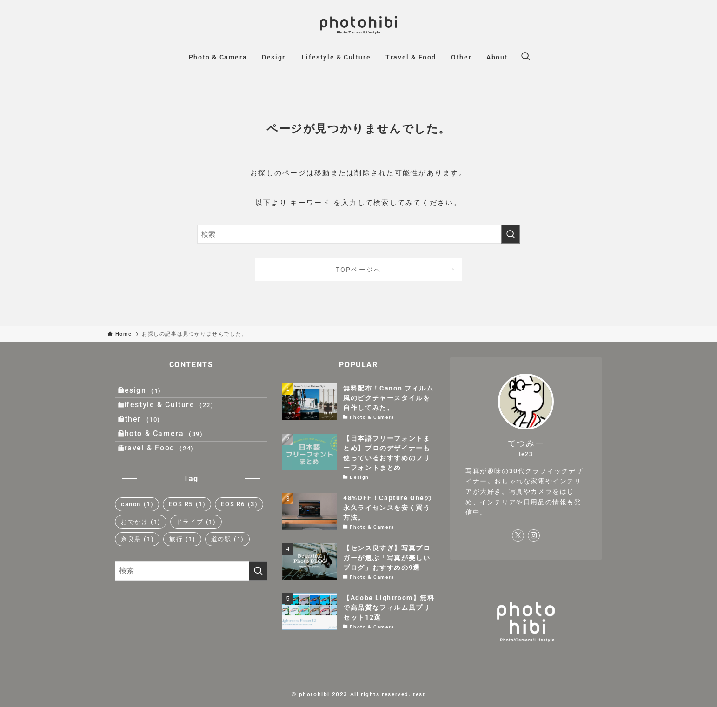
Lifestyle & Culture (175, 416)
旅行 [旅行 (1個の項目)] (182, 577)
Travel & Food (165, 482)
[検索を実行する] (510, 234)
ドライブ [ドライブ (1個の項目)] (196, 559)
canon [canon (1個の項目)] (137, 542)
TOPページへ (359, 269)
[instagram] (534, 535)
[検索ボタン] (525, 57)
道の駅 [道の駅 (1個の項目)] (227, 577)
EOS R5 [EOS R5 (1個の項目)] (187, 542)
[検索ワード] (358, 234)
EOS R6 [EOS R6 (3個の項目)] (239, 542)
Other (148, 438)
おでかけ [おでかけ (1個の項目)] (141, 559)
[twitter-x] (518, 535)
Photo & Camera (170, 460)
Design (149, 394)
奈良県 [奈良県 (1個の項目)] (137, 577)
